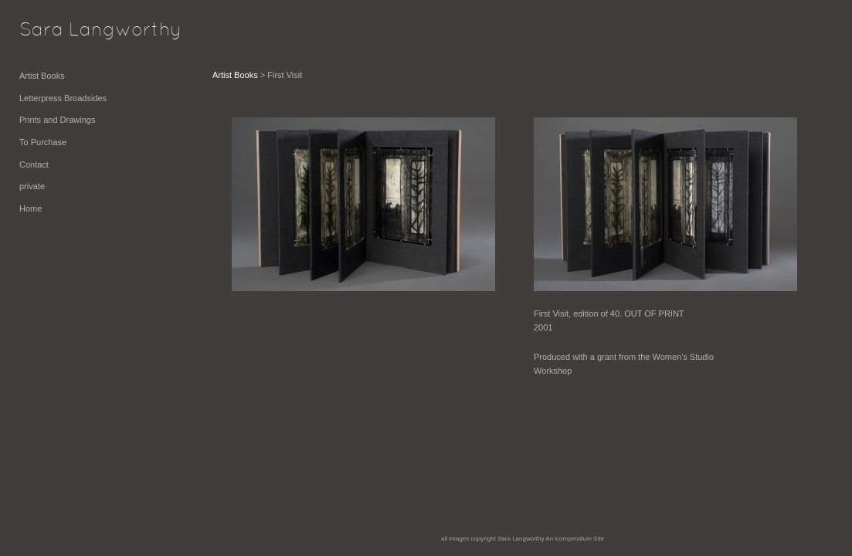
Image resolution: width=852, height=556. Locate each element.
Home (30, 208)
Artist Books (42, 75)
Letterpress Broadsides (63, 98)
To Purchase (42, 142)
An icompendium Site (574, 538)
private (32, 186)
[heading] (58, 30)
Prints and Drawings (57, 119)
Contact (34, 164)
